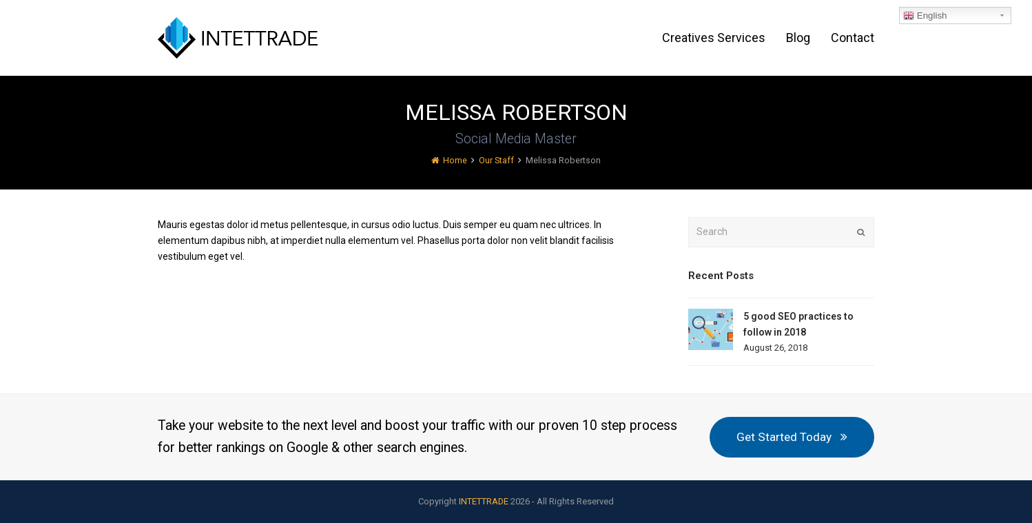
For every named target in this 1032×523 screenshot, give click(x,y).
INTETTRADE (483, 501)
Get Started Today (791, 437)
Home (449, 160)
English (925, 15)
